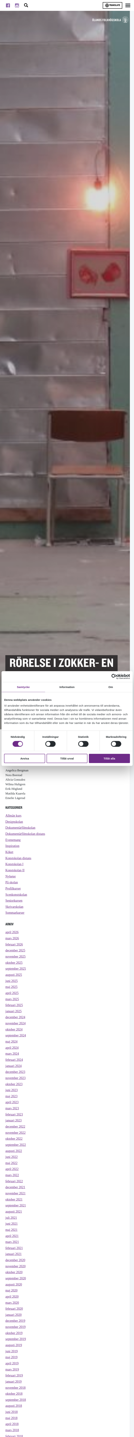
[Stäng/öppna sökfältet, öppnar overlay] (26, 5)
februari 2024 (14, 1071)
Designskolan (14, 822)
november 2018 (16, 1414)
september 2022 (16, 1160)
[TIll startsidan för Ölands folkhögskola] (110, 19)
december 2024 (15, 1026)
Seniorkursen (14, 905)
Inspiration (12, 848)
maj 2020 (11, 1312)
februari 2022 (14, 1198)
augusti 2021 (14, 1230)
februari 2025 (14, 1014)
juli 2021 (11, 1236)
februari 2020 (14, 1331)
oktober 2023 (14, 1096)
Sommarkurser (15, 918)
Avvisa (24, 758)
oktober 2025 (14, 969)
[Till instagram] (17, 5)
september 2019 (16, 1363)
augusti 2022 (14, 1166)
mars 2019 (12, 1395)
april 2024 (12, 1058)
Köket (9, 854)
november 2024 (16, 1033)
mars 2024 (12, 1064)
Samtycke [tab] (23, 687)
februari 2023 (14, 1128)
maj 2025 (11, 994)
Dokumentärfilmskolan (21, 829)
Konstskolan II (15, 873)
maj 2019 (11, 1382)
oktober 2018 (14, 1420)
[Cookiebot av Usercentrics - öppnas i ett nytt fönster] (114, 676)
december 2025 (15, 956)
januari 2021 (13, 1274)
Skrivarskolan (14, 911)
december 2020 (15, 1281)
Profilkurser (13, 892)
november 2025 (16, 963)
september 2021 (16, 1223)
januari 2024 (13, 1077)
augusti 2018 (14, 1433)
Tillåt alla (109, 758)
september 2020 (16, 1300)
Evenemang (13, 841)
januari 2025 (13, 1020)
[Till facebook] (8, 5)
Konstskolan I (14, 867)
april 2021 (12, 1255)
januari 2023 (13, 1134)
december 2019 (15, 1344)
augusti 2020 (14, 1306)
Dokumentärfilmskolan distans (26, 835)
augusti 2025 (14, 982)
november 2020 (16, 1287)
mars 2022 (12, 1192)
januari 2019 (13, 1408)
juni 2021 (11, 1242)
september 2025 (16, 975)
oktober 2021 (14, 1217)
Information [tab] (67, 687)
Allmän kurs (13, 816)
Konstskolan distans (19, 860)
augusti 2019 (14, 1369)
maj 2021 (11, 1249)
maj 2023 (11, 1109)
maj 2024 (11, 1052)
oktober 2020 (14, 1293)
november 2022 (16, 1147)
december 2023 (15, 1083)
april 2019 (12, 1389)
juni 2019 (11, 1376)
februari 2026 (14, 950)
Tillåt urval (67, 758)
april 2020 (12, 1319)
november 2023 (16, 1090)
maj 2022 (11, 1179)
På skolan (11, 886)
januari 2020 (13, 1338)
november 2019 (16, 1351)
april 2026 (12, 937)
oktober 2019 (14, 1357)
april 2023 (12, 1115)
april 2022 (12, 1185)
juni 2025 (11, 988)
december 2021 (15, 1204)
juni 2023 (11, 1103)
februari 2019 (14, 1401)
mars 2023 (12, 1122)
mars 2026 (12, 944)
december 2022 (15, 1141)
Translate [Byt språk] (112, 5)
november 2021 (16, 1211)
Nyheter (10, 879)
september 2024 (16, 1045)
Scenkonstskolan (16, 898)
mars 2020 (12, 1325)
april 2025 (12, 1001)
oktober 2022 (14, 1153)
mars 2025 (12, 1007)
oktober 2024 (14, 1039)
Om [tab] (111, 687)
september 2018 (16, 1427)
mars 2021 (12, 1261)
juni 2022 (11, 1172)
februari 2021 (14, 1268)
